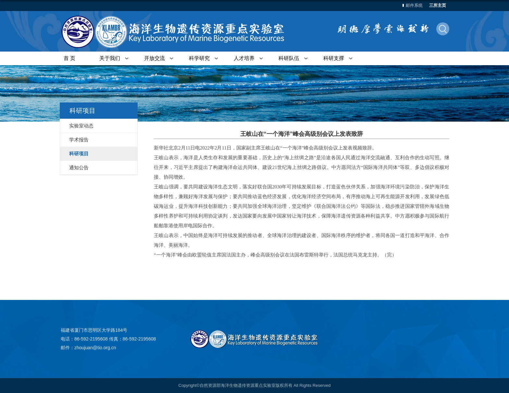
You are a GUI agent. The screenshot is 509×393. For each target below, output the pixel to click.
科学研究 (199, 58)
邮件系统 (414, 5)
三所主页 (437, 5)
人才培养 (244, 58)
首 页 (69, 58)
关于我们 (109, 58)
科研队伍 (289, 58)
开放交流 (154, 58)
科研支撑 (333, 58)
